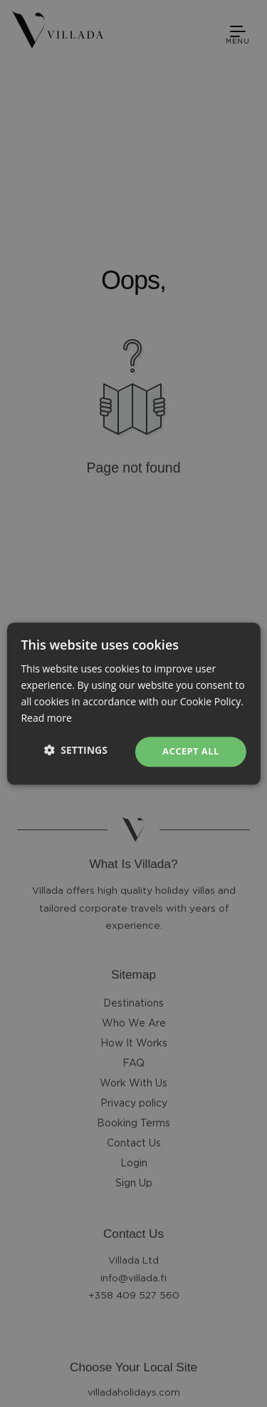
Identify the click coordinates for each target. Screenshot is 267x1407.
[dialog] (133, 703)
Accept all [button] (190, 751)
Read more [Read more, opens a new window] (46, 718)
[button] (76, 750)
